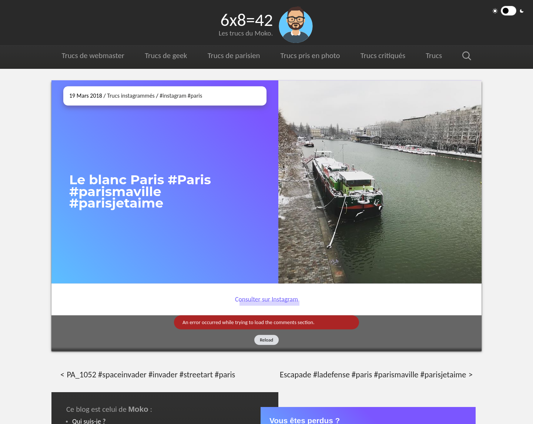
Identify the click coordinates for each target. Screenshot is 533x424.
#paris (195, 95)
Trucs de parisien (234, 55)
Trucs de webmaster (93, 55)
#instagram (173, 95)
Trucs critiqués (382, 55)
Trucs (434, 55)
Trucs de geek (166, 55)
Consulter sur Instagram (266, 299)
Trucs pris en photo (309, 55)
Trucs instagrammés (131, 95)
